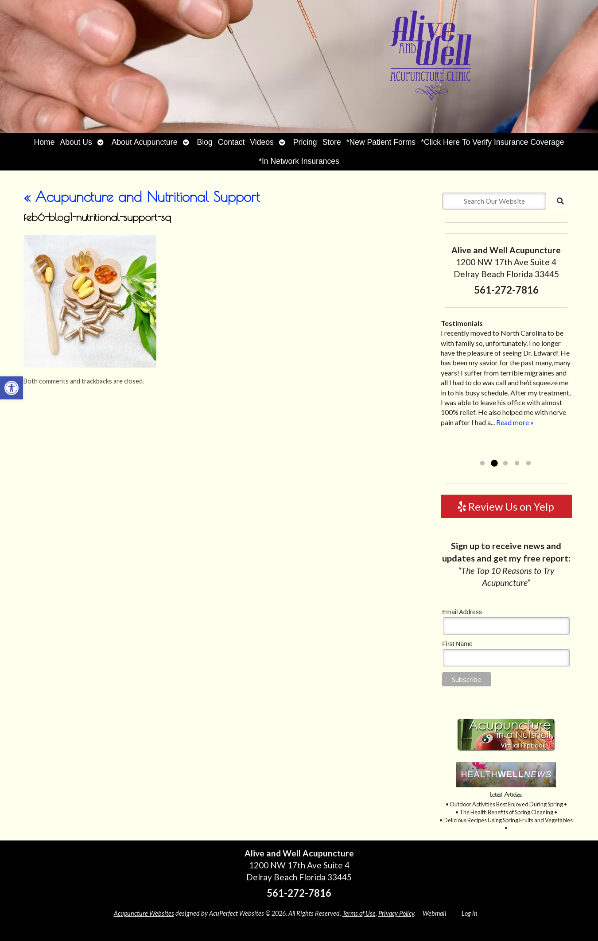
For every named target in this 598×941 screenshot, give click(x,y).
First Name (457, 643)
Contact (231, 142)
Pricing (305, 142)
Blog (205, 142)
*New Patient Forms (380, 142)
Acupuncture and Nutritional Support (141, 196)
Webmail (434, 913)
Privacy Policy (396, 913)
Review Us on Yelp (506, 506)
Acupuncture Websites (144, 913)
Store (331, 142)
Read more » (515, 422)
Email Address (462, 612)
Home (44, 142)
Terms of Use (359, 913)
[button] (11, 387)
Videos (261, 142)
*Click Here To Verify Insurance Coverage (492, 142)
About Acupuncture (145, 142)
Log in (470, 913)
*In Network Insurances (299, 161)
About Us (76, 142)
